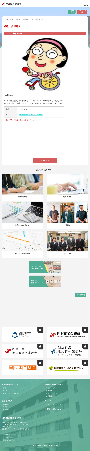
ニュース (48, 401)
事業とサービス (51, 388)
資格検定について (51, 393)
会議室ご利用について (53, 409)
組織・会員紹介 (15, 19)
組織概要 (6, 404)
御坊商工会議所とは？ (10, 384)
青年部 (5, 407)
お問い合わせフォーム (82, 11)
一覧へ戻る (45, 160)
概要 (4, 388)
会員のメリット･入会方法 (11, 393)
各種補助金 (49, 390)
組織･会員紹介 (7, 401)
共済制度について (51, 396)
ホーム (6, 19)
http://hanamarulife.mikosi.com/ (31, 115)
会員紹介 (25, 19)
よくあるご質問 (72, 11)
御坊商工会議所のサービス (55, 384)
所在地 (5, 390)
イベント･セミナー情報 (53, 404)
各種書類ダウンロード (10, 434)
